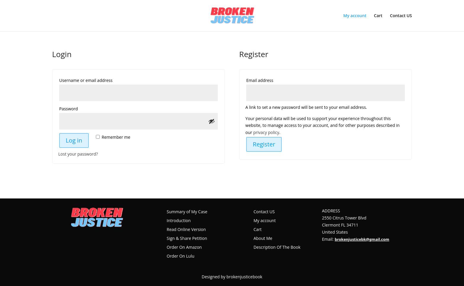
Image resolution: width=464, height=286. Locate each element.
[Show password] (211, 121)
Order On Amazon (184, 247)
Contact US (401, 16)
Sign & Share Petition (187, 238)
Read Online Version (186, 229)
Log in (74, 140)
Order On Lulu (180, 256)
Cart (378, 16)
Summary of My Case (187, 212)
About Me (263, 238)
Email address (270, 79)
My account (354, 16)
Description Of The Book (277, 247)
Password (79, 108)
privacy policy (266, 132)
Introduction (179, 221)
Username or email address (96, 79)
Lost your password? (78, 154)
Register (264, 144)
